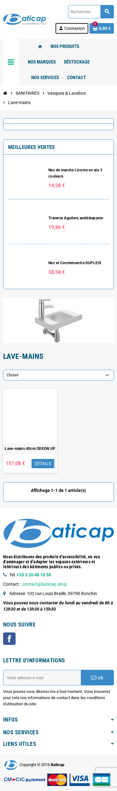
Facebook (9, 638)
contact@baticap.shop (44, 584)
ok (97, 677)
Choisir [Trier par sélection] (13, 375)
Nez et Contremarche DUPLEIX (74, 263)
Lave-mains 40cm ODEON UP (30, 448)
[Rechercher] (91, 11)
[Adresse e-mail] (42, 677)
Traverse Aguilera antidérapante (75, 218)
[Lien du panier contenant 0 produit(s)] (102, 28)
